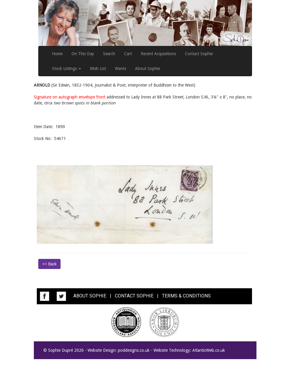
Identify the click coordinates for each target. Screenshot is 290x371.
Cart (128, 53)
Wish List (98, 68)
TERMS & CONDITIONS (186, 296)
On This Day (83, 53)
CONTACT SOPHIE (134, 296)
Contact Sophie (199, 53)
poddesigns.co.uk (134, 350)
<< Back (49, 264)
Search (109, 53)
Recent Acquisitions (158, 53)
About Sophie (147, 68)
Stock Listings (66, 68)
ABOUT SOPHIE (89, 296)
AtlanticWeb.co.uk (208, 350)
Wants (120, 68)
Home (57, 53)
